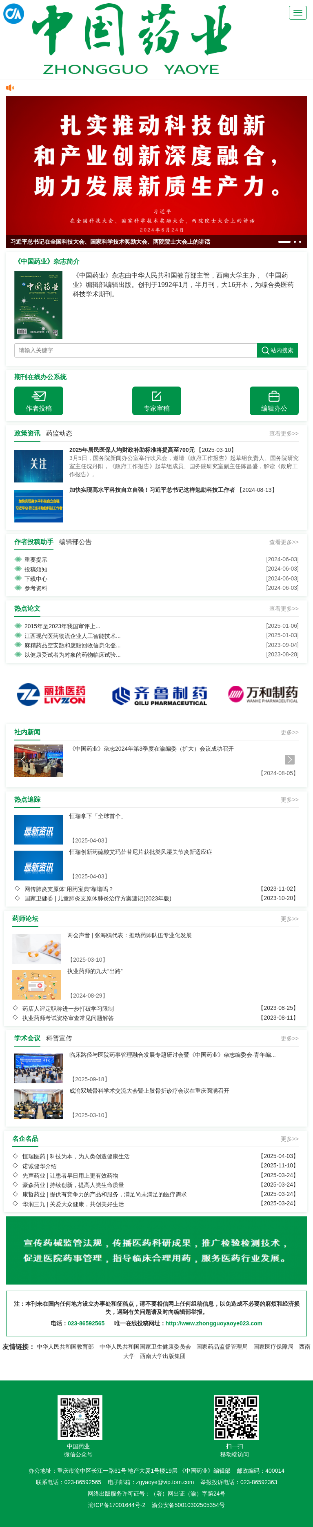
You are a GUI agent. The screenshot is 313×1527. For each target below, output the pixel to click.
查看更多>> (284, 433)
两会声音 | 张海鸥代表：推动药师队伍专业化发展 (129, 935)
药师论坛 (25, 918)
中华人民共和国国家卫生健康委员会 (145, 1346)
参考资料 (35, 588)
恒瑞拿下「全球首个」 (98, 816)
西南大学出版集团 (163, 1356)
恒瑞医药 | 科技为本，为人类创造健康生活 (76, 1156)
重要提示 (35, 559)
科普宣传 (59, 1038)
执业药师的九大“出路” (94, 971)
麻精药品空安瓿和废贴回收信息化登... (72, 645)
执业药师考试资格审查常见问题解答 (68, 1018)
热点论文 (27, 608)
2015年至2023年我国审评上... (62, 626)
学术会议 (27, 1038)
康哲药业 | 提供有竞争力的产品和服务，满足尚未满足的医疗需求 (104, 1194)
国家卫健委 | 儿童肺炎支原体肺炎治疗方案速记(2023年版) (97, 898)
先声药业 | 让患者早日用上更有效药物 (70, 1175)
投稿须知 (35, 569)
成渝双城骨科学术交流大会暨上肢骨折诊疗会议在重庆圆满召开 (149, 1090)
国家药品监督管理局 (222, 1346)
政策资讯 (27, 433)
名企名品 (25, 1138)
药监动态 (59, 433)
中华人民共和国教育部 (65, 1346)
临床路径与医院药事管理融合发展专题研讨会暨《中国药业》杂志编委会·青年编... (172, 1054)
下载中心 (35, 579)
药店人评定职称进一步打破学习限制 (68, 1008)
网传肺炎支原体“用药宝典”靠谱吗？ (69, 889)
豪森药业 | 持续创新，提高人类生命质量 (73, 1185)
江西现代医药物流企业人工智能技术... (72, 636)
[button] (284, 242)
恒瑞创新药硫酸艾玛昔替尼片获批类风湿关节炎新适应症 (140, 852)
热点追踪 (27, 799)
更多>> (290, 732)
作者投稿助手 (33, 541)
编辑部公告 (75, 541)
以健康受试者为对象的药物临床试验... (72, 654)
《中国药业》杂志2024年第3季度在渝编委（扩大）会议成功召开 (151, 748)
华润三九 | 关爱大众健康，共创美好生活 (73, 1204)
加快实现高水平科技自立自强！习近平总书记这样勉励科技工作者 (152, 490)
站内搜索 (277, 351)
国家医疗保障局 (273, 1346)
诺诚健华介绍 (39, 1166)
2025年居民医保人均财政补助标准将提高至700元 (132, 450)
